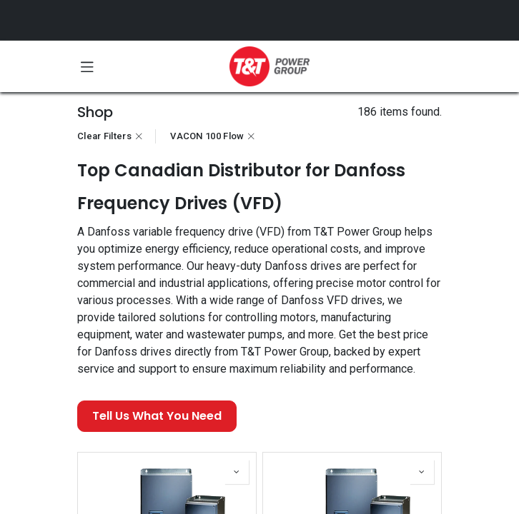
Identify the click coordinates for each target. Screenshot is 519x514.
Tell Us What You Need (157, 416)
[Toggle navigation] (87, 66)
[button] (236, 472)
